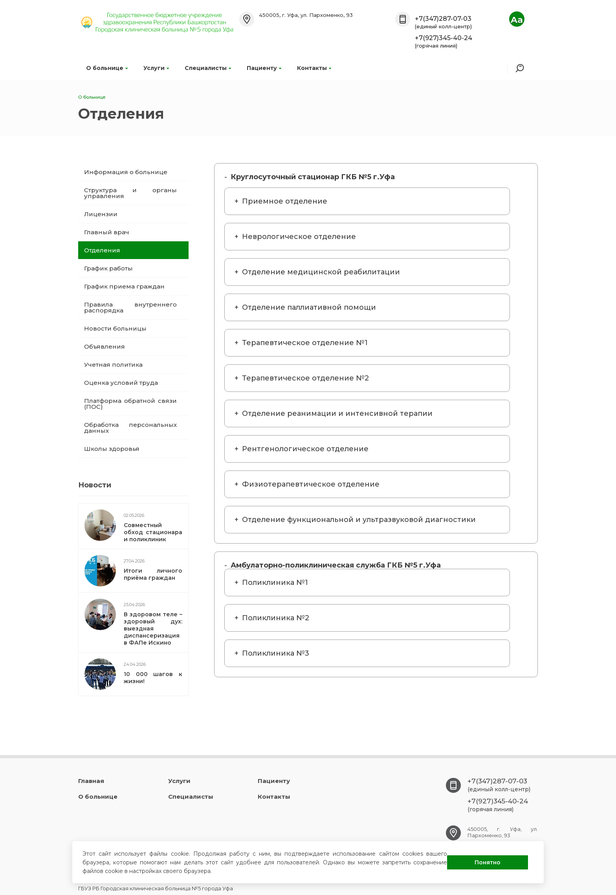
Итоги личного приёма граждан (153, 574)
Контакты (314, 68)
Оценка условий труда (121, 382)
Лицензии (100, 214)
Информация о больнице (125, 172)
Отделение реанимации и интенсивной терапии (337, 413)
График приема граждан (124, 286)
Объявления (104, 346)
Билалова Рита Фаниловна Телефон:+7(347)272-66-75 (358, 312)
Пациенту (264, 68)
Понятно (487, 862)
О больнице (107, 68)
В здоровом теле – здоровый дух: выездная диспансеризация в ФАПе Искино (153, 628)
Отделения (102, 250)
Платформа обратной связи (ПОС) (130, 403)
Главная (91, 781)
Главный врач (106, 232)
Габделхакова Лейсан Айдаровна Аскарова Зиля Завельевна (358, 489)
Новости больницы (115, 328)
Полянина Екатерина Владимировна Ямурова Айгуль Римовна (358, 383)
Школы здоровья (111, 448)
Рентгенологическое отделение (305, 448)
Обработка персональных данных (130, 427)
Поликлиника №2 (275, 617)
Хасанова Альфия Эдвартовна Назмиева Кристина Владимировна (358, 454)
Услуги (156, 68)
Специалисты (208, 68)
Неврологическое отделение (299, 236)
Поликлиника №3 (275, 653)
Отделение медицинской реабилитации (321, 272)
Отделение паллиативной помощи (309, 307)
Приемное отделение (284, 201)
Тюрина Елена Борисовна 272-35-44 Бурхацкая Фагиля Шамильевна (358, 206)
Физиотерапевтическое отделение (311, 484)
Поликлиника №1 (275, 582)
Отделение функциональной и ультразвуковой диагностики (359, 519)
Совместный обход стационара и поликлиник (153, 532)
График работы (108, 268)
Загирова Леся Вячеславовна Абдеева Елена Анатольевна (358, 524)
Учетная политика (113, 364)
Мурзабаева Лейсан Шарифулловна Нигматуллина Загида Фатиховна (358, 241)
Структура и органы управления (130, 193)
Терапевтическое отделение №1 (305, 342)
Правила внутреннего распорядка (130, 307)
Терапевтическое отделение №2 (305, 378)
